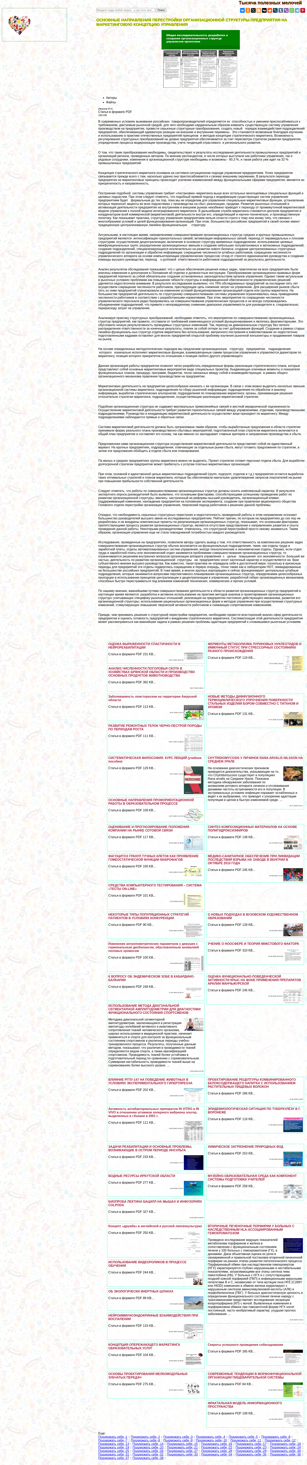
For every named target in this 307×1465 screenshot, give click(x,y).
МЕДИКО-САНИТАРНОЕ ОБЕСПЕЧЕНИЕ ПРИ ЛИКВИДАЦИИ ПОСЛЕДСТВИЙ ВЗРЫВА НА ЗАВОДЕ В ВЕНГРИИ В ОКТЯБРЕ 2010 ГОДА (254, 859)
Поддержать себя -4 (210, 1437)
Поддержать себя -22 (216, 1447)
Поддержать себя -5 (243, 1437)
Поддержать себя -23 (251, 1447)
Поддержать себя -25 (113, 1451)
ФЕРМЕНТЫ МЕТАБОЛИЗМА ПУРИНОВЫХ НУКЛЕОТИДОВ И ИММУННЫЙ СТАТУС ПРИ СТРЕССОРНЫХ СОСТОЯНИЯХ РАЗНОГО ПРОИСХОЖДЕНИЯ (254, 647)
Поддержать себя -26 (148, 1451)
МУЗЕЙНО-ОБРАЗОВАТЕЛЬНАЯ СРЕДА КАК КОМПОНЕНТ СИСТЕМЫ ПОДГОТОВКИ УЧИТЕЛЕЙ (252, 1177)
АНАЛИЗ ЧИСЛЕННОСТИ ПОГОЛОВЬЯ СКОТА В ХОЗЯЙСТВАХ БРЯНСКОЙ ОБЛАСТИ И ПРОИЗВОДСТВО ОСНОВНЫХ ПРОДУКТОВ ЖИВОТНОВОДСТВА (151, 672)
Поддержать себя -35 (251, 1454)
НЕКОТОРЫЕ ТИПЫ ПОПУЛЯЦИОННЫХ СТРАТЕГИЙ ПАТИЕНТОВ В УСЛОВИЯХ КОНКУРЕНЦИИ (148, 916)
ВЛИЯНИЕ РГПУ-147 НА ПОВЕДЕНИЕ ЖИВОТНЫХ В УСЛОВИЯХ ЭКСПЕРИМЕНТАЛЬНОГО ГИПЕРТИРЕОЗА (150, 1081)
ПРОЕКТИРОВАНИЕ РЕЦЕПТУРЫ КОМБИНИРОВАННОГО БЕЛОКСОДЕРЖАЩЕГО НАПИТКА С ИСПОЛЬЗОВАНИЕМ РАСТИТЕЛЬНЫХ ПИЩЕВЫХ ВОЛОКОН (252, 1083)
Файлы (111, 102)
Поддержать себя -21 (182, 1447)
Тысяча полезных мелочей (273, 2)
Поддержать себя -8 (145, 1440)
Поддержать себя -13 (113, 1444)
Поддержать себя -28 (216, 1451)
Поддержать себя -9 (178, 1440)
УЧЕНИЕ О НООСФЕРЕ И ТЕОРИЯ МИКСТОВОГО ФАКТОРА (253, 943)
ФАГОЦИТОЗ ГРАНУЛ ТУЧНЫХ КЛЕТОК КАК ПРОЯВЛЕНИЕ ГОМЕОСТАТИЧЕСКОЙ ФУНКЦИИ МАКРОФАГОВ (153, 857)
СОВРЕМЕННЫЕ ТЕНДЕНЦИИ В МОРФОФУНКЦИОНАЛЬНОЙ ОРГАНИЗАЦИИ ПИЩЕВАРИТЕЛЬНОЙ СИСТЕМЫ (255, 1375)
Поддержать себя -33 (182, 1454)
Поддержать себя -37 (113, 1458)
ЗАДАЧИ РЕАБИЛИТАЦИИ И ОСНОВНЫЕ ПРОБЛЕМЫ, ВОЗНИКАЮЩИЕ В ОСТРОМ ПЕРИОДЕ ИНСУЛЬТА (150, 1148)
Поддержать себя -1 (112, 1437)
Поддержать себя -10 (211, 1440)
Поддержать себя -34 (216, 1454)
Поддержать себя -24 (285, 1447)
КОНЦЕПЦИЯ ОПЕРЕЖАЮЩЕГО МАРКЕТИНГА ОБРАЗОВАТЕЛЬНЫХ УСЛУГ (144, 1346)
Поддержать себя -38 (148, 1458)
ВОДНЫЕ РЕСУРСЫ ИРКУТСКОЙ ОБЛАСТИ (141, 1176)
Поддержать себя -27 (182, 1451)
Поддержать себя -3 (178, 1437)
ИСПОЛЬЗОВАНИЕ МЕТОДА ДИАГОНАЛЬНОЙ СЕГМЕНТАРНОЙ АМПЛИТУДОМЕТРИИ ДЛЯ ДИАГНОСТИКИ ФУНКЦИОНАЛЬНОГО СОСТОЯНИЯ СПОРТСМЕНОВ (154, 1009)
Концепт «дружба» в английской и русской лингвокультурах (155, 1226)
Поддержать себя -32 (148, 1454)
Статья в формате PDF (115, 112)
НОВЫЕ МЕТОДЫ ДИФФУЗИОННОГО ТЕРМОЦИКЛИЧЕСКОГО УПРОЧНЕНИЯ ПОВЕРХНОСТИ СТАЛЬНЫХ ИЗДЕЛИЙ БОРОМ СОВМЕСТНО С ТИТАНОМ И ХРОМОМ (253, 702)
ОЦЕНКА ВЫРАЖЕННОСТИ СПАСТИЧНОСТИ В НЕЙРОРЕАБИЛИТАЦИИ (144, 645)
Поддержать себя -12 (280, 1440)
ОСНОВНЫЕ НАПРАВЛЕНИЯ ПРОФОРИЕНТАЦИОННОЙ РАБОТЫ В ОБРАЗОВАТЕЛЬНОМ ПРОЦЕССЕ (151, 801)
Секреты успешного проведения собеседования (245, 1344)
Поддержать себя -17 (251, 1444)
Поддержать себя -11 (245, 1440)
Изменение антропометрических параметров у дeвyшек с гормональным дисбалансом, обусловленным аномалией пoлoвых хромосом (153, 947)
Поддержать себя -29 (251, 1451)
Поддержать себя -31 (113, 1454)
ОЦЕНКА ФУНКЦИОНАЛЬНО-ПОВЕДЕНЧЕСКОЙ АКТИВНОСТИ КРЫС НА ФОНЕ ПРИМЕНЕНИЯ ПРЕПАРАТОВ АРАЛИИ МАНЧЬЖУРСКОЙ (254, 980)
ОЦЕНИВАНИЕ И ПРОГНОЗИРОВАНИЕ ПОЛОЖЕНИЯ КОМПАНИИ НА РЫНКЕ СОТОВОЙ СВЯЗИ (148, 828)
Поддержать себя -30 (285, 1451)
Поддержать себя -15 (182, 1444)
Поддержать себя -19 (113, 1447)
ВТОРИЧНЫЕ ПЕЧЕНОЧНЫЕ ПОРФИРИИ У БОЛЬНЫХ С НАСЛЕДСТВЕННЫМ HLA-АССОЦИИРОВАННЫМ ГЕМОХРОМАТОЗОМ (251, 1229)
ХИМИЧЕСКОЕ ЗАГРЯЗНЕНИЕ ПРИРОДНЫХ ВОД (245, 1146)
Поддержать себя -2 (145, 1437)
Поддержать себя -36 (285, 1454)
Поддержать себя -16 (216, 1444)
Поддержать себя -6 (275, 1437)
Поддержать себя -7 (112, 1440)
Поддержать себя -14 (148, 1444)
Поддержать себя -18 (285, 1444)
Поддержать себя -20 (148, 1447)
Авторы (111, 97)
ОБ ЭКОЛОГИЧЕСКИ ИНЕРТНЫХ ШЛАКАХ (140, 1291)
